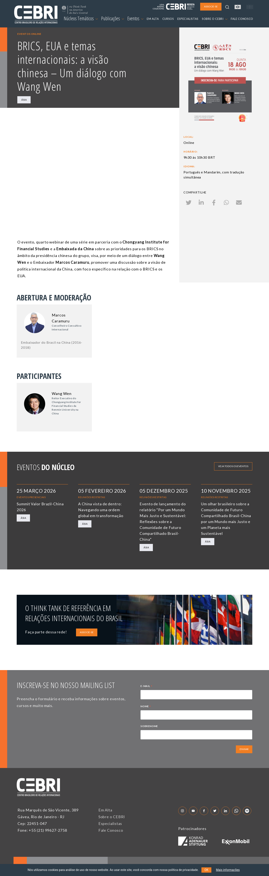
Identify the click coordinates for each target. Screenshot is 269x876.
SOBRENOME (149, 726)
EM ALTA (153, 18)
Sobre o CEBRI (111, 816)
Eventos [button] (135, 18)
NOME (145, 706)
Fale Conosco (110, 830)
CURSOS (168, 18)
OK (206, 870)
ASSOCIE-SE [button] (211, 6)
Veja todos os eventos (233, 466)
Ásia (24, 99)
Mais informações (228, 870)
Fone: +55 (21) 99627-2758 (42, 830)
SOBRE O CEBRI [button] (214, 18)
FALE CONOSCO (242, 18)
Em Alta (105, 810)
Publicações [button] (112, 18)
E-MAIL (146, 686)
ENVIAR (244, 749)
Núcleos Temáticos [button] (81, 18)
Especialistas (110, 823)
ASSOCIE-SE (87, 632)
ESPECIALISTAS (187, 18)
